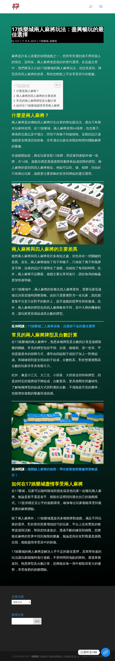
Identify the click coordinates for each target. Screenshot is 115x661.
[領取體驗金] (105, 652)
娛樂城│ (36, 656)
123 (17, 40)
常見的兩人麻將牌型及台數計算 (36, 101)
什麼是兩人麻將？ (27, 91)
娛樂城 (53, 40)
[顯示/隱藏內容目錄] (56, 85)
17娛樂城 (43, 40)
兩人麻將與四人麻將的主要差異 (36, 96)
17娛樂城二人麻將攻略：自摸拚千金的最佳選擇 (61, 326)
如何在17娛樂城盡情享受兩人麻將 (38, 105)
